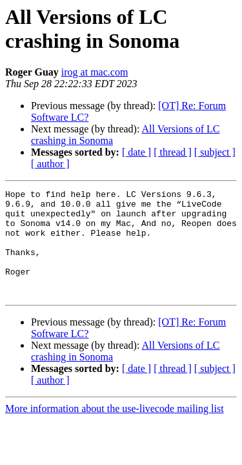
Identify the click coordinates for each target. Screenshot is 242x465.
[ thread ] (173, 152)
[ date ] (136, 152)
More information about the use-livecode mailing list (114, 429)
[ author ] (50, 163)
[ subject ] (215, 152)
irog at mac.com (94, 72)
